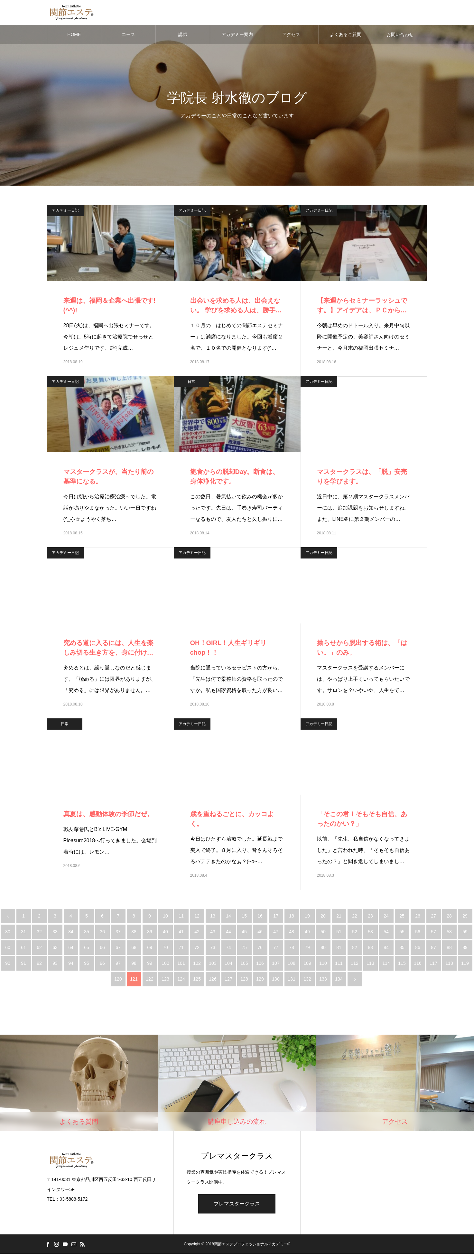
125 (196, 980)
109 (307, 964)
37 (118, 932)
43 (212, 932)
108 (291, 964)
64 (70, 948)
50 (323, 932)
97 (118, 964)
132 (307, 980)
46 (260, 932)
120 (118, 980)
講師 (182, 35)
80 (323, 948)
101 (181, 964)
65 (86, 948)
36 (102, 932)
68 (133, 948)
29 (465, 916)
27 (433, 916)
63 (55, 948)
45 (244, 932)
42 (197, 932)
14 (228, 916)
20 (323, 916)
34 (70, 932)
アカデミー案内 (237, 35)
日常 (191, 382)
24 (386, 916)
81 (338, 948)
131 (291, 980)
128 (244, 980)
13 (212, 916)
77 (275, 948)
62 (39, 948)
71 (181, 948)
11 (181, 916)
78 (291, 948)
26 (417, 916)
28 (449, 916)
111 (338, 964)
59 (465, 932)
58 (449, 932)
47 (275, 932)
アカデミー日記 (65, 211)
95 (86, 964)
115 (401, 964)
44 (228, 932)
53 (370, 932)
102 (196, 964)
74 (228, 948)
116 (417, 964)
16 (260, 916)
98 (133, 964)
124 (181, 980)
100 (165, 964)
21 (338, 916)
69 (149, 948)
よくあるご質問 (345, 35)
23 (370, 916)
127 (228, 980)
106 (260, 964)
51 (338, 932)
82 (354, 948)
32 (39, 932)
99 (149, 964)
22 (354, 916)
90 (7, 964)
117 (433, 964)
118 (449, 964)
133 (323, 980)
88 (449, 948)
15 (244, 916)
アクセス (291, 35)
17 (275, 916)
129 (260, 980)
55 (401, 932)
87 (433, 948)
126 (212, 980)
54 (386, 932)
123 (165, 980)
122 (149, 980)
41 (181, 932)
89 (465, 948)
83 (370, 948)
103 (212, 964)
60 (7, 948)
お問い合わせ (400, 35)
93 (55, 964)
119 (465, 964)
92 (39, 964)
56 (417, 932)
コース (128, 35)
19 (307, 916)
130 (275, 980)
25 (401, 916)
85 (401, 948)
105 (244, 964)
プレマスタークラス (237, 1205)
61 (23, 948)
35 (86, 932)
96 (102, 964)
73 (212, 948)
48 (291, 932)
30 (7, 932)
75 (244, 948)
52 (354, 932)
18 (291, 916)
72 (197, 948)
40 (165, 932)
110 (323, 964)
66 (102, 948)
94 (70, 964)
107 (275, 964)
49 (307, 932)
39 (149, 932)
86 (417, 948)
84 (386, 948)
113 (370, 964)
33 (55, 932)
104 (228, 964)
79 (307, 948)
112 (354, 964)
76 (260, 948)
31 (23, 932)
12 (197, 916)
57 (433, 932)
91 (23, 964)
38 (133, 932)
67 (118, 948)
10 (165, 916)
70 (165, 948)
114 (386, 964)
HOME (74, 35)
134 (338, 980)
